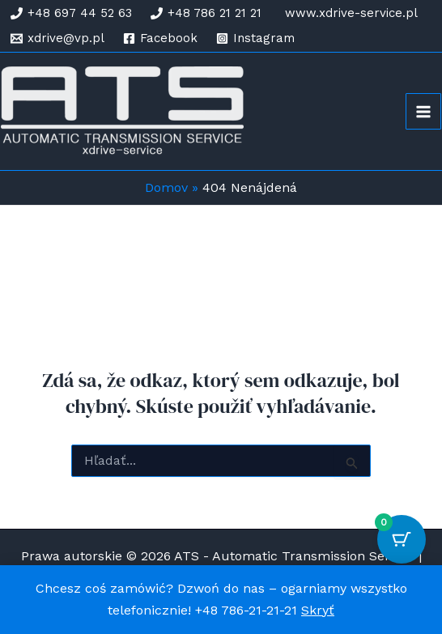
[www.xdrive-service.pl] (349, 13)
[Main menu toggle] (423, 111)
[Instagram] (255, 38)
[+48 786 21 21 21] (206, 13)
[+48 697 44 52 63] (71, 13)
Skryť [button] (317, 610)
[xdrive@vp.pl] (57, 38)
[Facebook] (160, 38)
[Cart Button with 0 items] (401, 539)
